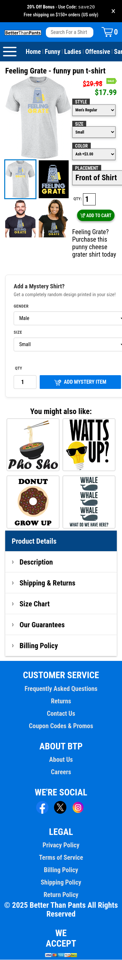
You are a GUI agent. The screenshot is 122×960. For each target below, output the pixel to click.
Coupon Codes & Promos (61, 726)
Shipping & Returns (47, 583)
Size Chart (35, 604)
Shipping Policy (61, 883)
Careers (61, 772)
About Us (61, 760)
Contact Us (61, 714)
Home (33, 52)
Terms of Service (61, 858)
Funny (53, 52)
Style (81, 102)
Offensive (97, 52)
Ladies (72, 52)
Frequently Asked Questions (60, 689)
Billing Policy (39, 646)
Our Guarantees (42, 625)
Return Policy (61, 895)
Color (81, 146)
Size (79, 124)
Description (36, 562)
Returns (61, 701)
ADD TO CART (96, 215)
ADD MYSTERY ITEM (80, 382)
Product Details (34, 541)
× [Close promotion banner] (113, 11)
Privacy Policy (61, 845)
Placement (86, 168)
